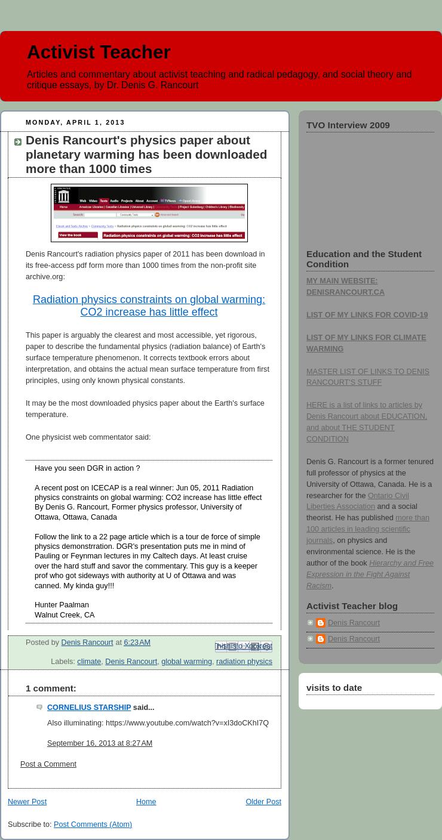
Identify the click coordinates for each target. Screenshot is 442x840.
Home (146, 802)
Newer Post (27, 802)
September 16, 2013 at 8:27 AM (99, 743)
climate (89, 661)
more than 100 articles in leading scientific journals (367, 529)
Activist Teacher (99, 52)
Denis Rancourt (131, 661)
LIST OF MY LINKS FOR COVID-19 (367, 315)
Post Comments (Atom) (93, 824)
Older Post (263, 802)
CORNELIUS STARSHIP (89, 707)
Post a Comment (48, 764)
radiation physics (244, 661)
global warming (186, 661)
